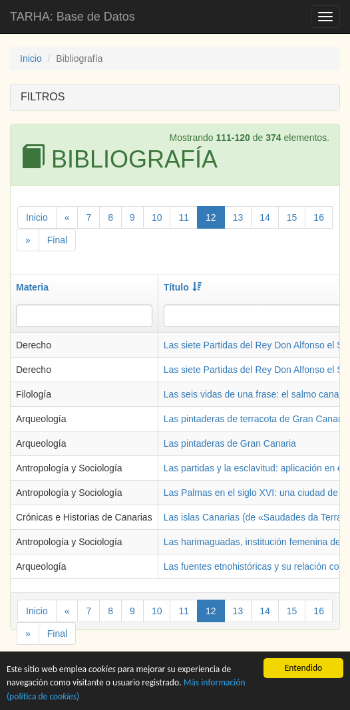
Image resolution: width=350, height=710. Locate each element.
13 (238, 217)
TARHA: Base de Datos (72, 16)
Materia (32, 287)
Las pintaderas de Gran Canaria (230, 443)
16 (318, 217)
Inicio (31, 58)
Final (57, 240)
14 (265, 217)
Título (183, 287)
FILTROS (43, 96)
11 (183, 217)
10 (157, 217)
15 (292, 217)
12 (211, 217)
